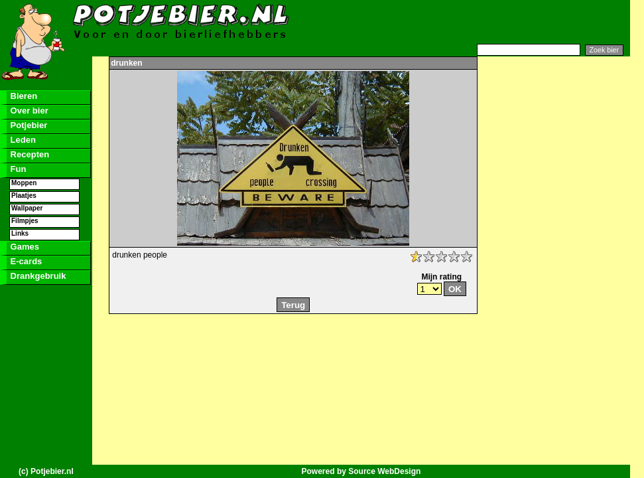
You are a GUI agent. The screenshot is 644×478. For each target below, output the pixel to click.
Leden (22, 140)
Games (23, 247)
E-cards (25, 261)
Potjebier (27, 125)
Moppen (23, 183)
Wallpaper (26, 208)
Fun (17, 169)
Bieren (22, 96)
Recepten (28, 154)
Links (20, 233)
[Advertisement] (468, 22)
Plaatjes (23, 195)
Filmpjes (24, 220)
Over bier (28, 111)
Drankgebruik (37, 276)
